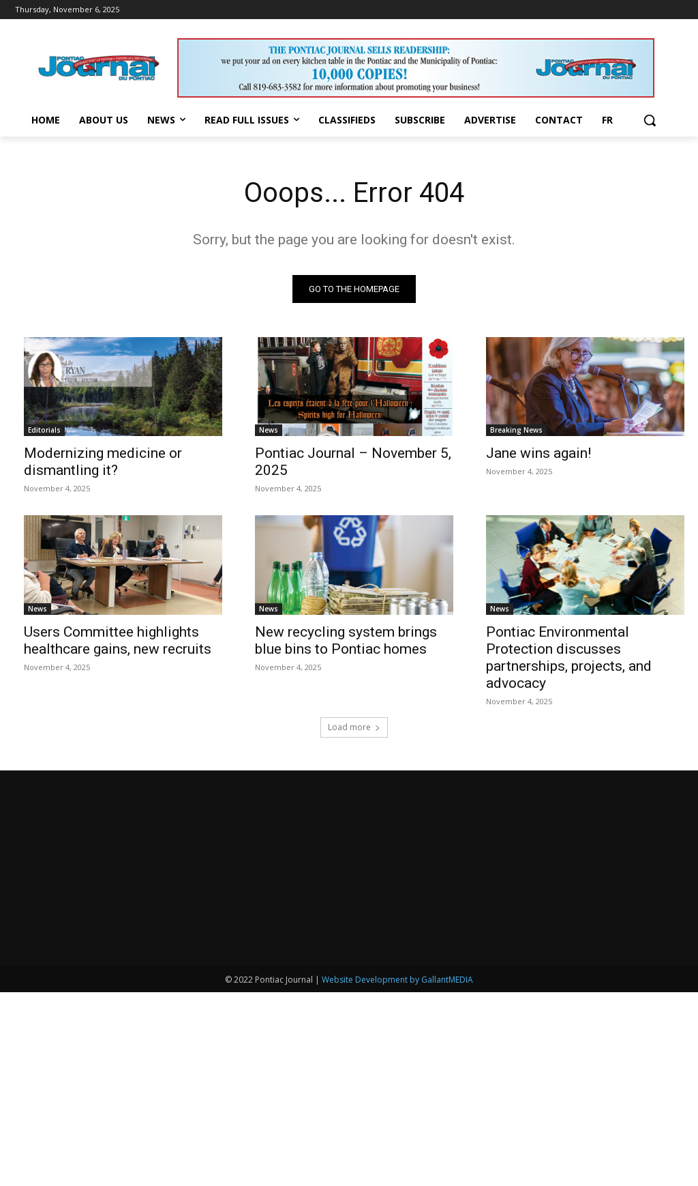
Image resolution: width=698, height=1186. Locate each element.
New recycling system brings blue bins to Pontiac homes (346, 640)
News (268, 430)
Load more (354, 727)
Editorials (44, 430)
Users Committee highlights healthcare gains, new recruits (117, 640)
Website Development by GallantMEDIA (397, 1173)
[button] (649, 120)
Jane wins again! (538, 453)
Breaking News (516, 430)
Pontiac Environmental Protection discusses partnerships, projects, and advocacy (569, 657)
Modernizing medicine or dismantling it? (103, 461)
